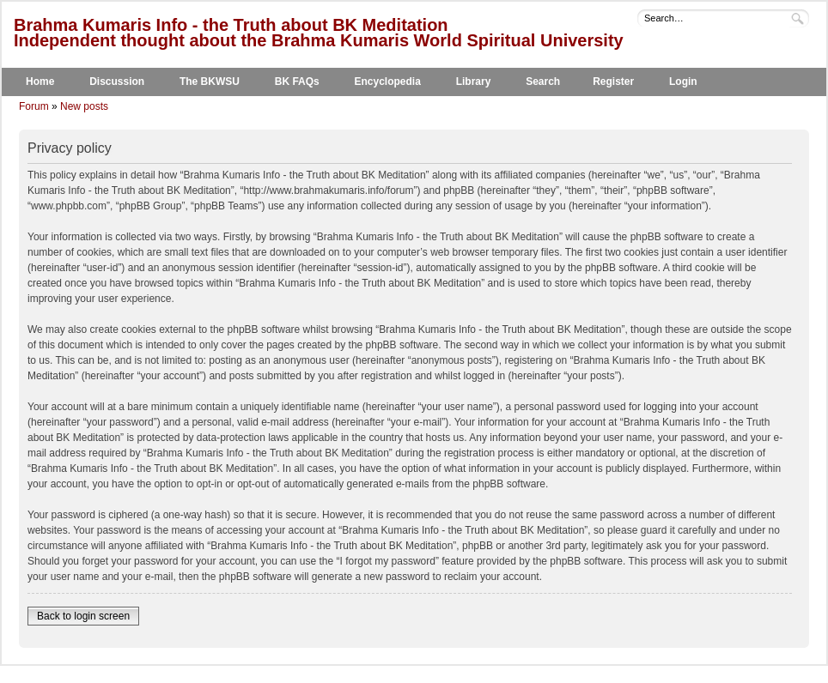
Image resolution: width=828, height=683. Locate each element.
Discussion (116, 82)
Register (613, 82)
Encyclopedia (388, 82)
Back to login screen (83, 616)
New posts (84, 106)
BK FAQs (297, 82)
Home (40, 82)
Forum (34, 106)
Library (473, 82)
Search (543, 82)
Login (683, 82)
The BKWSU (210, 82)
